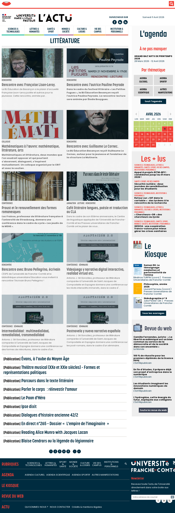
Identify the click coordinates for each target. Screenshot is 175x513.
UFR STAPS (9, 50)
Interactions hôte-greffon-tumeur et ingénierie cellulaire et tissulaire (49, 314)
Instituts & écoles (14, 61)
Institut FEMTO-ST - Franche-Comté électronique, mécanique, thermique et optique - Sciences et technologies (75, 141)
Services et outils (14, 400)
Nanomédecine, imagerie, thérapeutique (32, 304)
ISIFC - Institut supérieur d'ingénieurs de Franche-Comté (37, 83)
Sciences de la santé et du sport (24, 279)
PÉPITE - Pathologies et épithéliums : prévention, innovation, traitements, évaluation (58, 309)
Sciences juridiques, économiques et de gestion (34, 193)
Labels (5, 476)
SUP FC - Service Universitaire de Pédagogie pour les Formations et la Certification (53, 109)
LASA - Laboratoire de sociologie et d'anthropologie (39, 250)
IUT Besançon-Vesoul (16, 78)
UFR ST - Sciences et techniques (23, 34)
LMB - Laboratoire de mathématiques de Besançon (39, 152)
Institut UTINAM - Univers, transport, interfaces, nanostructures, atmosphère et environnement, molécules (72, 147)
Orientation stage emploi (19, 421)
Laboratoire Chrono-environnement (29, 174)
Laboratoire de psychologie (24, 266)
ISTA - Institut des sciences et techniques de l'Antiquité (41, 261)
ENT (3, 447)
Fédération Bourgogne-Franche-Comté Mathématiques (42, 347)
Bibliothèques (11, 390)
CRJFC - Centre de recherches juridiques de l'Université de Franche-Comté (53, 202)
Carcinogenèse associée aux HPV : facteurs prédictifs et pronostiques (50, 289)
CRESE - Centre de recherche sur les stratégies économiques (44, 207)
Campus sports (13, 416)
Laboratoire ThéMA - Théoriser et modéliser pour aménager (44, 179)
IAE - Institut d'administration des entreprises (31, 88)
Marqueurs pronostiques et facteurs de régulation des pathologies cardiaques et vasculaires (65, 325)
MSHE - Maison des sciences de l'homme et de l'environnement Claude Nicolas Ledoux (60, 363)
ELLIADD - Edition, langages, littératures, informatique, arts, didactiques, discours (56, 240)
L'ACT (6, 438)
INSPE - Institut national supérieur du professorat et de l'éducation (44, 99)
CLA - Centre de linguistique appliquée (27, 104)
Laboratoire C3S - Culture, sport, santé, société (36, 294)
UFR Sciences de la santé (18, 24)
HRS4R (9, 489)
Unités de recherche (16, 120)
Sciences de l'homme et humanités (26, 226)
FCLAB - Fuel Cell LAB (19, 358)
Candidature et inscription (19, 427)
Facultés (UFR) (12, 13)
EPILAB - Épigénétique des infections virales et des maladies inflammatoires (53, 299)
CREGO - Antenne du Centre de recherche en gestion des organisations (51, 212)
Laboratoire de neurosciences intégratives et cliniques (40, 319)
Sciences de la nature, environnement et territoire (36, 165)
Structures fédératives (18, 338)
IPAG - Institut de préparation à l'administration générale (38, 93)
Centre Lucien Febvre (19, 256)
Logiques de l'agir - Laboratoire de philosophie (35, 245)
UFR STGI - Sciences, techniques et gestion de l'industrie (37, 45)
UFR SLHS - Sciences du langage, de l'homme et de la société (40, 29)
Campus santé (12, 411)
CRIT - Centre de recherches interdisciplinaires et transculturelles (47, 235)
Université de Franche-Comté (23, 4)
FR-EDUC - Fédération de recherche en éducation (37, 352)
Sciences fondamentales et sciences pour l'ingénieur (38, 132)
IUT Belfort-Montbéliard (17, 73)
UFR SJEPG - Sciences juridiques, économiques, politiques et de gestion (47, 40)
